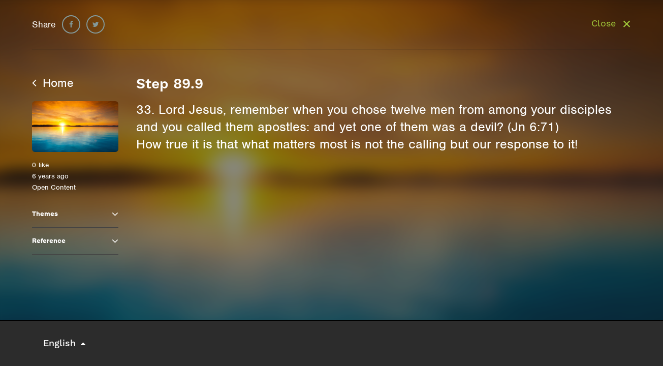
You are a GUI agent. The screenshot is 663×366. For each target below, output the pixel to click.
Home (53, 82)
